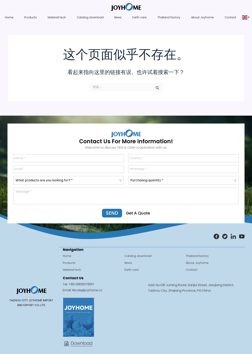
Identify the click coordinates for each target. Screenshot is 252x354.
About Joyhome (203, 17)
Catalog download (89, 17)
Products (29, 17)
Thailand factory (169, 17)
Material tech (56, 17)
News (117, 17)
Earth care (140, 17)
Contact (232, 17)
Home (8, 17)
